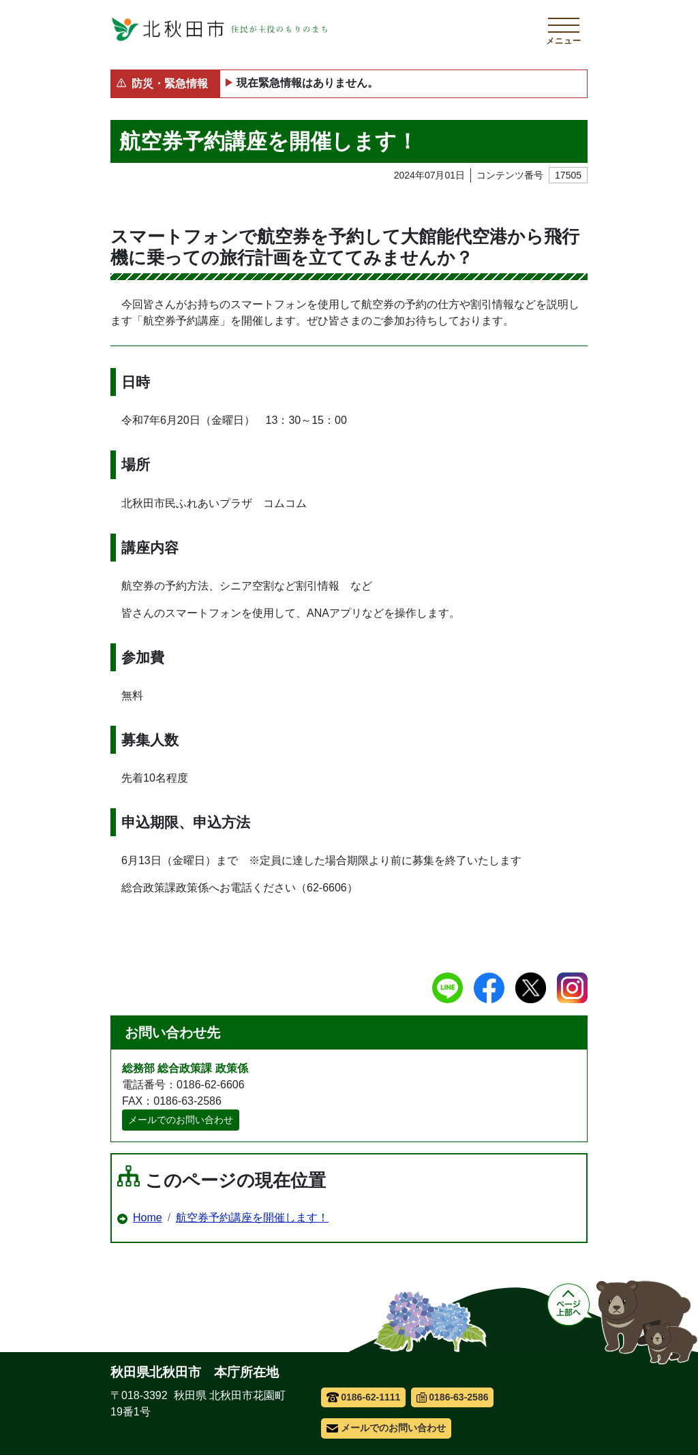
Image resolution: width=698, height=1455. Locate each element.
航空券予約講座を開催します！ (252, 1217)
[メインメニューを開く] (564, 29)
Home (147, 1217)
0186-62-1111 (364, 1397)
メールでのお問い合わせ (180, 1119)
